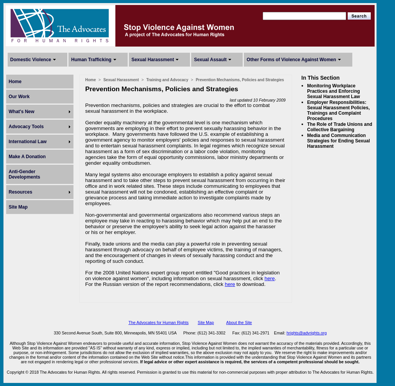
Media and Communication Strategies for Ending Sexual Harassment (338, 141)
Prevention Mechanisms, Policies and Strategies (240, 80)
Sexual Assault (210, 59)
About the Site (239, 322)
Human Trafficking (91, 59)
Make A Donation (27, 156)
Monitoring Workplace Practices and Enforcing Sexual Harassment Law (333, 91)
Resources (20, 192)
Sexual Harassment (153, 59)
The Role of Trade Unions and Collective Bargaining (339, 127)
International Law (28, 141)
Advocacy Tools (26, 126)
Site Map (18, 207)
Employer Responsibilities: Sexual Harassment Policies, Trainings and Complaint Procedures (338, 110)
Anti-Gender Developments (24, 174)
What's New (22, 111)
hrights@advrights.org (307, 333)
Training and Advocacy (167, 80)
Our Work (19, 96)
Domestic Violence (31, 59)
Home (15, 81)
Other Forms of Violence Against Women (291, 59)
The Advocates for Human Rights (158, 322)
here (270, 278)
